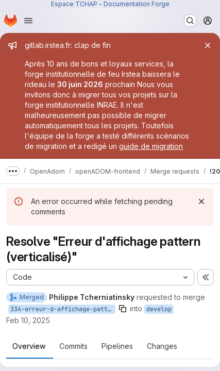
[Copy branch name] (122, 308)
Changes (162, 346)
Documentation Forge (137, 4)
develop (159, 309)
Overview (28, 346)
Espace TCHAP (74, 4)
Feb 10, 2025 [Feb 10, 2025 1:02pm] (28, 320)
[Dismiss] (201, 201)
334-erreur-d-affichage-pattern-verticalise (62, 309)
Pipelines (117, 346)
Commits (73, 346)
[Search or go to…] (190, 20)
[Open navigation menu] (28, 20)
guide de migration (151, 146)
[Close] (207, 45)
